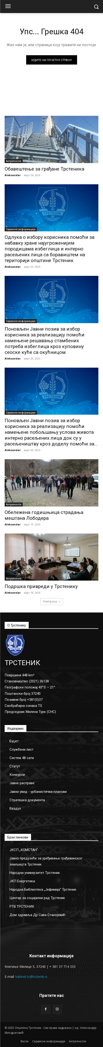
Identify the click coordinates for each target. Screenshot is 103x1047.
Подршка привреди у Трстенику (41, 586)
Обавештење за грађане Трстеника (44, 169)
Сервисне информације (20, 229)
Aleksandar (13, 175)
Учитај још (51, 601)
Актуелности (13, 161)
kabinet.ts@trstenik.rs (31, 976)
